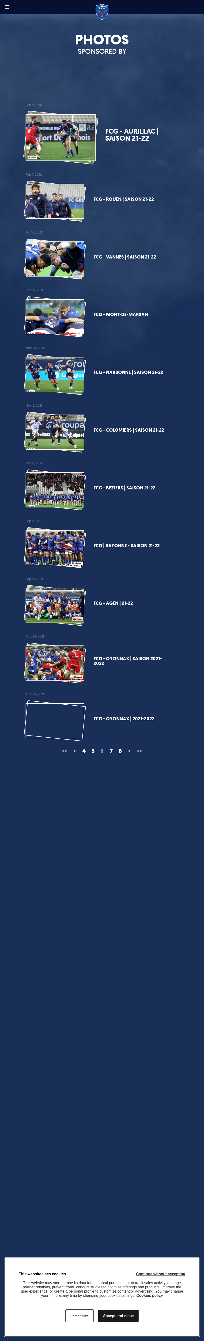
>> (139, 750)
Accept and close (118, 1316)
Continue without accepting (160, 1274)
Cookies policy (149, 1295)
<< (64, 750)
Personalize (79, 1316)
